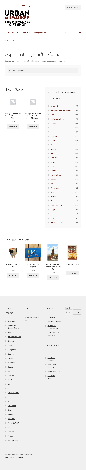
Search (67, 308)
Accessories (55, 106)
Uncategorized (56, 222)
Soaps (53, 209)
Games (53, 149)
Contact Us (26, 32)
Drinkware (54, 145)
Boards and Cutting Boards (61, 110)
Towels (53, 218)
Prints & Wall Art (57, 205)
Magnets (54, 179)
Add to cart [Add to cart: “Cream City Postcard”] (72, 273)
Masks (53, 184)
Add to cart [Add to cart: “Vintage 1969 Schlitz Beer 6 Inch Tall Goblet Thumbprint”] (33, 127)
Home (9, 41)
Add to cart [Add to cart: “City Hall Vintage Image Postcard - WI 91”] (53, 278)
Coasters (54, 140)
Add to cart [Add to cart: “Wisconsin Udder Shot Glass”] (13, 275)
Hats (52, 153)
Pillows (53, 196)
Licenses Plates (56, 175)
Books (53, 114)
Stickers (54, 214)
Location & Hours (11, 32)
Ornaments (55, 188)
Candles (54, 123)
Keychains (54, 162)
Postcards (54, 201)
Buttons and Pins (57, 119)
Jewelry (53, 158)
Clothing (54, 136)
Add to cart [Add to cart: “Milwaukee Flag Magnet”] (33, 275)
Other (53, 192)
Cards (53, 127)
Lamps (53, 171)
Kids (52, 166)
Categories (38, 32)
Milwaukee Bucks (54, 371)
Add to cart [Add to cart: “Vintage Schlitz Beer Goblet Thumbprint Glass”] (13, 127)
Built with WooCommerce (15, 457)
